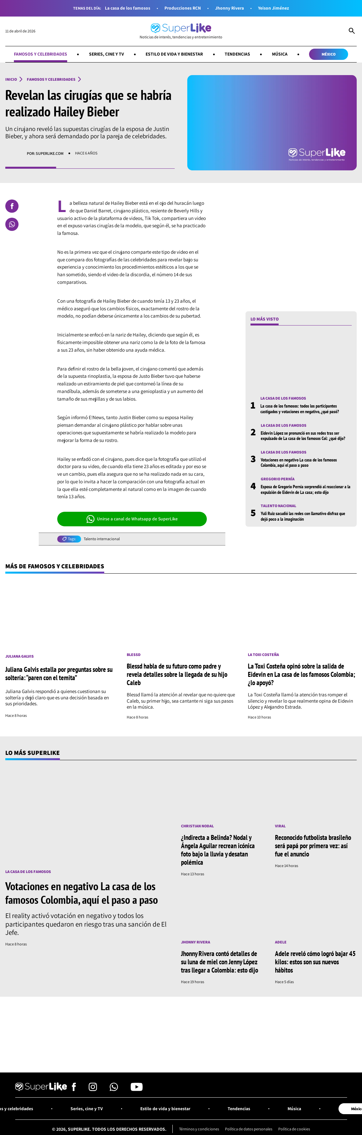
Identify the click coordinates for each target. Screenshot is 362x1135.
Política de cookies (294, 1128)
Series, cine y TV (106, 54)
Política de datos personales (248, 1128)
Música (280, 54)
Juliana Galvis (19, 656)
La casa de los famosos (127, 8)
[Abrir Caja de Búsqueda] (352, 31)
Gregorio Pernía (277, 479)
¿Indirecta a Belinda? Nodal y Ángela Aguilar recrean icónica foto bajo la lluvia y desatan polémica (218, 850)
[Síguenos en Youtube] (137, 1089)
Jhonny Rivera (229, 8)
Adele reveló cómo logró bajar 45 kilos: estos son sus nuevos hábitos (315, 962)
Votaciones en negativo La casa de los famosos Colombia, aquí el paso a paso (299, 462)
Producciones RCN (182, 8)
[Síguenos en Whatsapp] (114, 1089)
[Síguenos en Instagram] (93, 1089)
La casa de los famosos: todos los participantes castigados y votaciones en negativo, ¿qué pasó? (299, 408)
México (329, 54)
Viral (280, 826)
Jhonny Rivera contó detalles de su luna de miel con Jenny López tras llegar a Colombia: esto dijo (219, 962)
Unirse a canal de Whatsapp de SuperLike (132, 519)
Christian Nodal (197, 826)
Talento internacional (102, 539)
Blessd (134, 654)
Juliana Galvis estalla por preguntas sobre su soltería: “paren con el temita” (59, 673)
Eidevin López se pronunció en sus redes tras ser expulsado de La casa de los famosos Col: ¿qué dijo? (303, 435)
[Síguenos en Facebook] (74, 1089)
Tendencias (237, 54)
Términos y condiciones (199, 1128)
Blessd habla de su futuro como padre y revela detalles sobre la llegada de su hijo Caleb (177, 674)
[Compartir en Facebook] (12, 206)
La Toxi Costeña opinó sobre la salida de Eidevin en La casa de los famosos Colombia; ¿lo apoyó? (301, 674)
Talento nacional (278, 505)
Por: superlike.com (45, 153)
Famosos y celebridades (40, 54)
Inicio (11, 79)
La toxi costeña (263, 654)
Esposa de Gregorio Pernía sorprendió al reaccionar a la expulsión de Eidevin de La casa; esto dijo (305, 489)
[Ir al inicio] (181, 31)
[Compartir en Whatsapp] (12, 224)
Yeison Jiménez (273, 8)
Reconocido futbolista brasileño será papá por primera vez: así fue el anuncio (313, 845)
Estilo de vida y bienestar (174, 54)
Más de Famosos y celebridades (54, 566)
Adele (281, 942)
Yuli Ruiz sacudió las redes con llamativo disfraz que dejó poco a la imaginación (303, 516)
